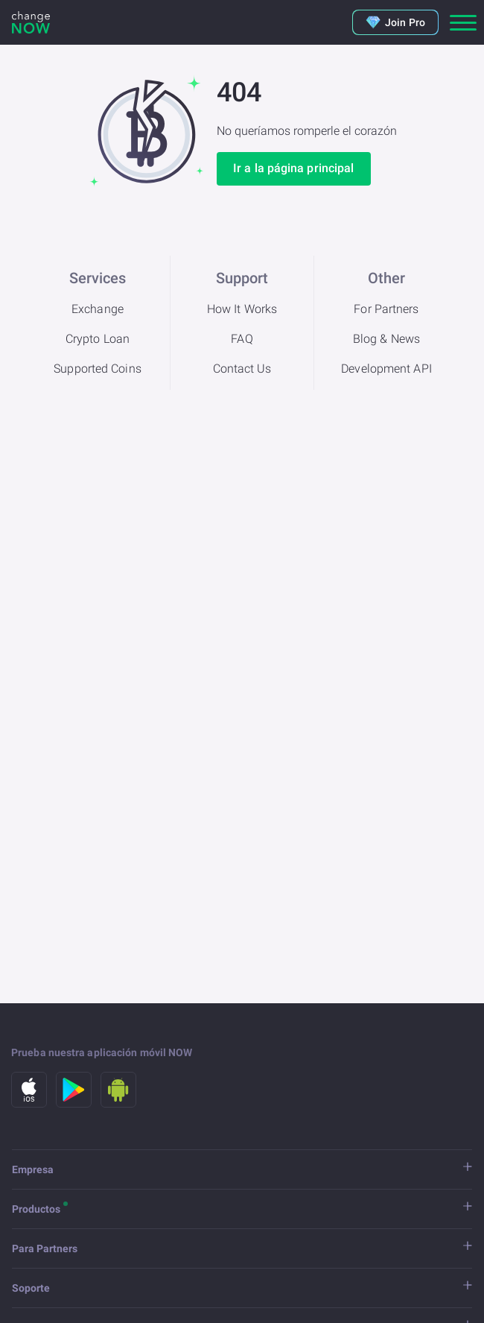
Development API (386, 368)
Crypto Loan (98, 339)
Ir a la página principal (293, 168)
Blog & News (386, 339)
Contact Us (242, 368)
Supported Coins (97, 368)
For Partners (386, 309)
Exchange (97, 309)
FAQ (241, 339)
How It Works (242, 309)
